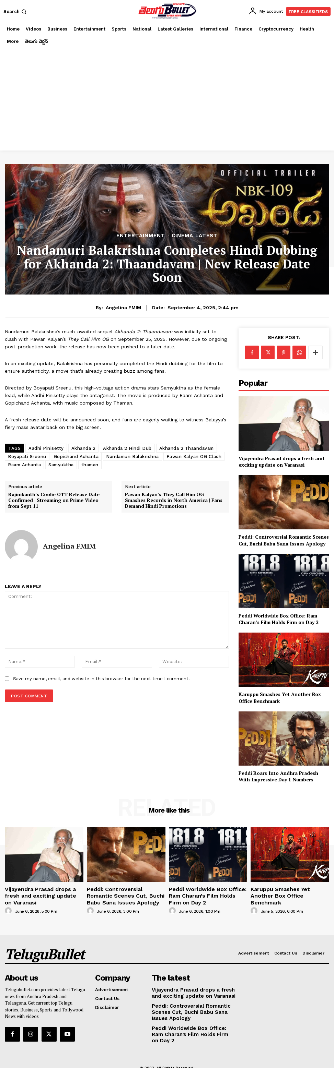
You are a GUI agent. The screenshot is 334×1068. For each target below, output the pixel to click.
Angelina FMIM (123, 307)
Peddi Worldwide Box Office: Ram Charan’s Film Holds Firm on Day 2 (279, 619)
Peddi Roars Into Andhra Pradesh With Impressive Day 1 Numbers (278, 776)
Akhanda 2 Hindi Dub (127, 448)
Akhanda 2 (83, 448)
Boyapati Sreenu (27, 456)
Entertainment (140, 235)
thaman (90, 464)
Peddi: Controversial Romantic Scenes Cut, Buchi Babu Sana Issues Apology (284, 540)
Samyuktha (61, 464)
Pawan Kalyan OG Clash (194, 456)
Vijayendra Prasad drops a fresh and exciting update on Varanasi (281, 461)
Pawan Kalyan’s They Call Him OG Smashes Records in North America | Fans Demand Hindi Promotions (173, 500)
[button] (15, 11)
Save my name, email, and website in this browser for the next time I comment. (101, 678)
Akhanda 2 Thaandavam (186, 448)
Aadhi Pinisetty (46, 448)
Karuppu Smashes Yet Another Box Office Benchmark (289, 891)
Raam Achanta (24, 464)
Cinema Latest (195, 235)
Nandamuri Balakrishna (132, 456)
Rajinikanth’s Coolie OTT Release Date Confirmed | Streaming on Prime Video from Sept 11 (54, 500)
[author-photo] (9, 901)
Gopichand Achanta (76, 456)
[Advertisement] (167, 99)
